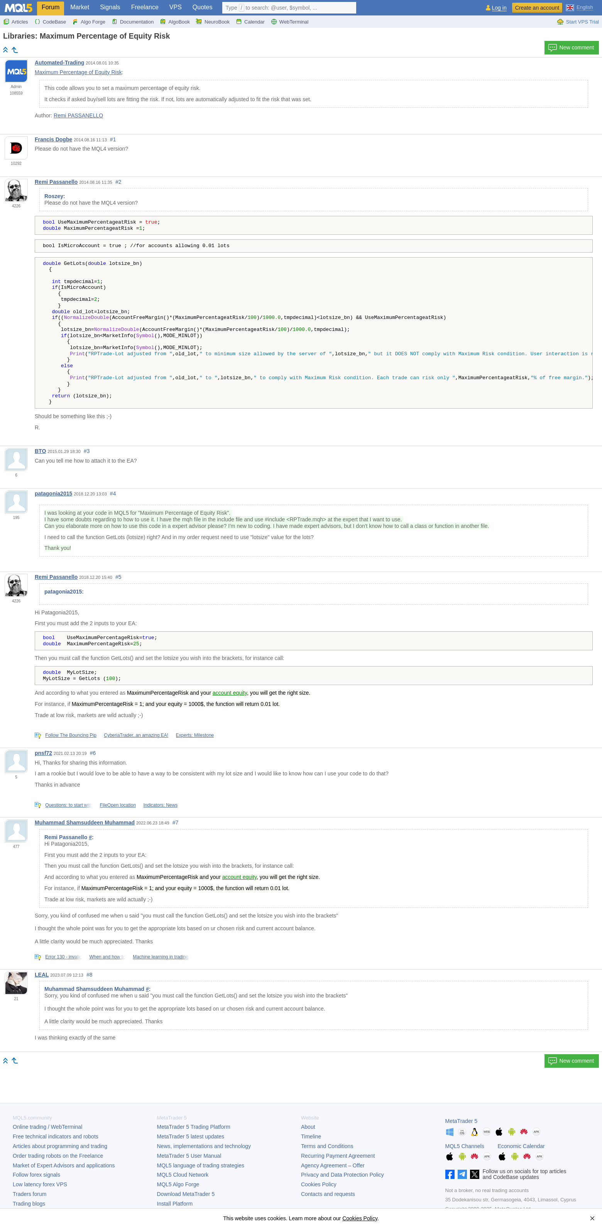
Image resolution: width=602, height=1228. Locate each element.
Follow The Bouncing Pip (70, 735)
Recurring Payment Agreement (338, 1156)
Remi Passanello (56, 182)
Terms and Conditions (327, 1146)
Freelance (145, 7)
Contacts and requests (328, 1194)
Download (186, 1194)
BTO (40, 451)
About (308, 1127)
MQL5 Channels (464, 1146)
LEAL (42, 975)
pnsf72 (43, 753)
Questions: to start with (68, 805)
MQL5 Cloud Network (183, 1175)
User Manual (189, 1156)
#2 (118, 182)
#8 (89, 975)
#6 (93, 753)
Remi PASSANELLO (78, 115)
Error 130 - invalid (63, 957)
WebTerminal (290, 22)
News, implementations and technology (204, 1146)
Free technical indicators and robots (55, 1136)
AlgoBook (175, 22)
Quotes (203, 7)
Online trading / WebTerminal (47, 1127)
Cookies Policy (319, 1184)
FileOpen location (118, 805)
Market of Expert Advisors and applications (64, 1165)
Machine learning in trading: (161, 957)
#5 (118, 577)
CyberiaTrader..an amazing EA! (136, 735)
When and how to (107, 957)
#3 (87, 451)
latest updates (191, 1136)
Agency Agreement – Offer (333, 1165)
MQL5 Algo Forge (178, 1184)
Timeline (311, 1136)
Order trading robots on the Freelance (58, 1156)
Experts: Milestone (195, 735)
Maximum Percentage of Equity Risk (78, 72)
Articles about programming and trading (60, 1146)
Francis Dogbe (53, 139)
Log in (499, 8)
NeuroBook (213, 22)
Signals (110, 7)
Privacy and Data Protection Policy (342, 1175)
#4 (113, 493)
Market (79, 7)
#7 (175, 822)
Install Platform (175, 1204)
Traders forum (29, 1194)
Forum (50, 7)
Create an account (537, 8)
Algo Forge (88, 22)
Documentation (133, 22)
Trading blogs (29, 1204)
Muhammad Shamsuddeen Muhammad (85, 822)
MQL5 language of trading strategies (200, 1165)
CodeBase (50, 22)
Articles (15, 22)
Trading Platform (193, 1127)
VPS (175, 7)
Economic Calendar (521, 1146)
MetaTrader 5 (461, 1121)
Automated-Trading (59, 62)
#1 (113, 139)
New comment (571, 48)
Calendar (250, 22)
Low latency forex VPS (40, 1184)
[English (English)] (579, 7)
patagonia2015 (53, 493)
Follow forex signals (36, 1175)
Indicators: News (160, 805)
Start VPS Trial (578, 21)
